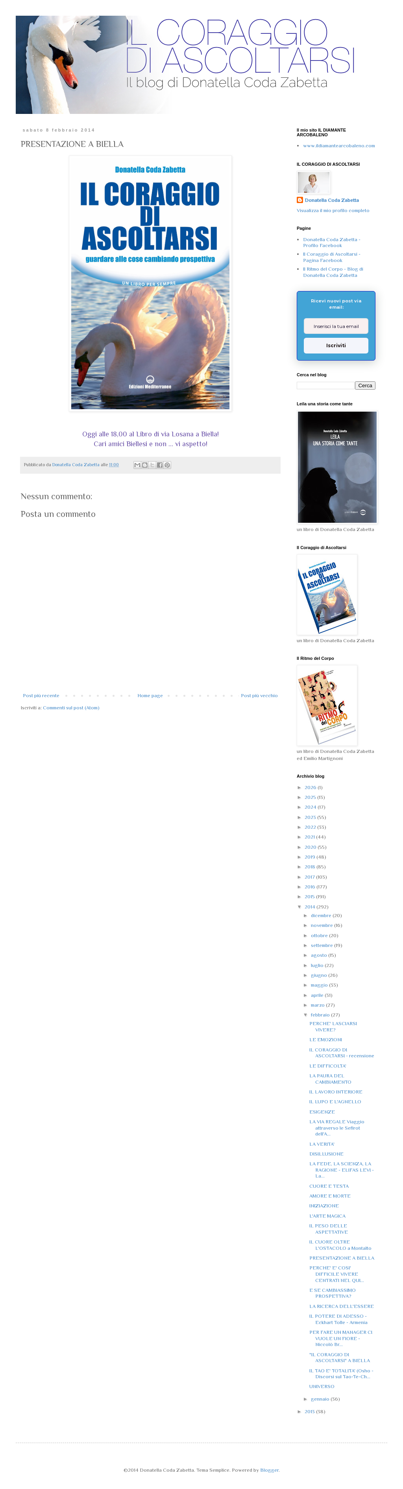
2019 (310, 857)
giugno (319, 975)
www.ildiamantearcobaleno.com (339, 145)
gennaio (321, 1399)
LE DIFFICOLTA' (327, 1066)
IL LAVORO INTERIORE (335, 1092)
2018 (310, 867)
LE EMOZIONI (325, 1039)
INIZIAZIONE (324, 1206)
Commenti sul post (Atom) (71, 708)
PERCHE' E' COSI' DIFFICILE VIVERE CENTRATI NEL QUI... (336, 1274)
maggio (320, 985)
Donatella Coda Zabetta (332, 200)
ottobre (320, 935)
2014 (310, 907)
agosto (319, 955)
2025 (311, 797)
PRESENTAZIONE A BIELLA (341, 1258)
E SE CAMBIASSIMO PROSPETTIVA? (332, 1293)
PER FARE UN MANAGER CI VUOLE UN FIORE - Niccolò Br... (340, 1338)
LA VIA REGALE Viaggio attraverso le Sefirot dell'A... (336, 1128)
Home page (150, 695)
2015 (310, 896)
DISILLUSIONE (326, 1154)
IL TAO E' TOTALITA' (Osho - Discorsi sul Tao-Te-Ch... (341, 1374)
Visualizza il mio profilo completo (333, 210)
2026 (311, 787)
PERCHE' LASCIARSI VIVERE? (333, 1026)
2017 (310, 877)
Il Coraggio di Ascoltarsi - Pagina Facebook (331, 257)
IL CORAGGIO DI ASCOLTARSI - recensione (341, 1053)
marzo (318, 1005)
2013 (310, 1411)
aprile (318, 995)
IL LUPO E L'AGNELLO (335, 1101)
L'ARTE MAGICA (327, 1216)
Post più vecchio (259, 695)
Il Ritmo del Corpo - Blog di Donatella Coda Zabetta (333, 272)
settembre (322, 945)
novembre (322, 925)
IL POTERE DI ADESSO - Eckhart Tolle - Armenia (338, 1319)
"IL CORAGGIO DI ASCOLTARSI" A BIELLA (339, 1358)
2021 (310, 837)
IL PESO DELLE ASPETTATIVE (328, 1229)
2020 (311, 847)
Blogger (269, 1470)
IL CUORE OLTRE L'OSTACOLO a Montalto (340, 1245)
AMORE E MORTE (330, 1196)
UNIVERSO (322, 1386)
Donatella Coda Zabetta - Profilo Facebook (331, 242)
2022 (311, 827)
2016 (310, 887)
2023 (311, 817)
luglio (318, 965)
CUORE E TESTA (329, 1186)
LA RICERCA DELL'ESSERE (341, 1306)
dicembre (322, 915)
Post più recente (41, 695)
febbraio (321, 1015)
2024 (311, 807)
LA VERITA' (322, 1144)
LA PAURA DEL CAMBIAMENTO (330, 1079)
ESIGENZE (322, 1112)
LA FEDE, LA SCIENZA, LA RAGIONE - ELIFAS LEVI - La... (341, 1170)
